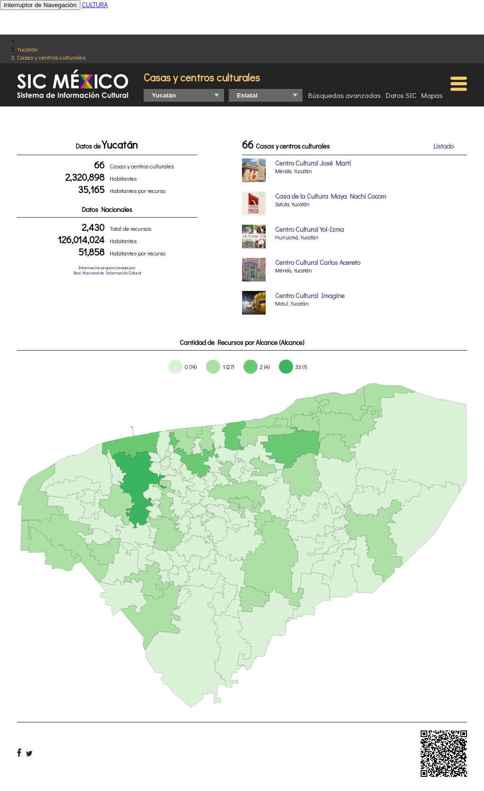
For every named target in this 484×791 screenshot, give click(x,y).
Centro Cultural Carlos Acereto (317, 262)
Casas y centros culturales (51, 57)
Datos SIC (401, 95)
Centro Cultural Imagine (310, 295)
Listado (443, 145)
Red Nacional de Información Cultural (107, 272)
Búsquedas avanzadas (344, 95)
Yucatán (27, 49)
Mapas (432, 95)
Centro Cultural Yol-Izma (309, 229)
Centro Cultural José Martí (313, 162)
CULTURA (95, 4)
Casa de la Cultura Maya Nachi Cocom (330, 196)
